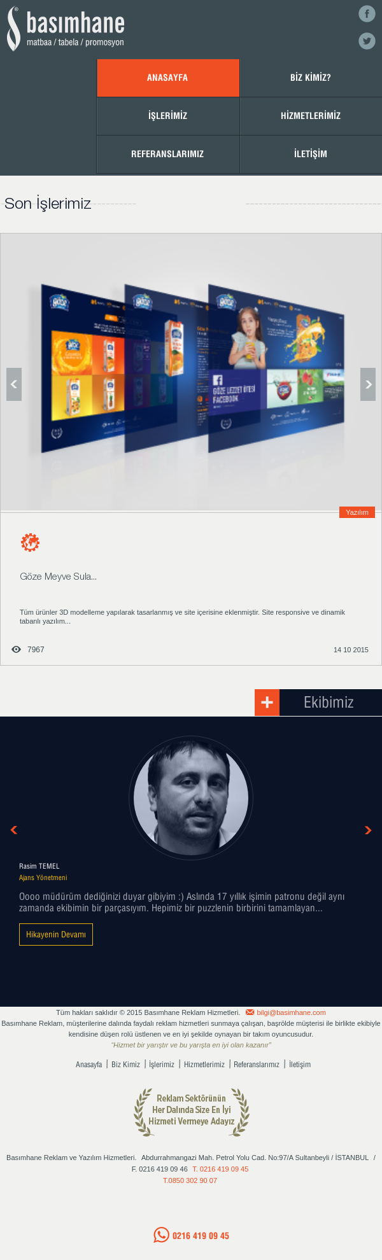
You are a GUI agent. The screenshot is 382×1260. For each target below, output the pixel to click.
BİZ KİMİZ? (310, 77)
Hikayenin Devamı (56, 934)
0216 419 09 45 (201, 1235)
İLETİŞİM (310, 153)
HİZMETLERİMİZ (311, 115)
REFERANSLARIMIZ (167, 153)
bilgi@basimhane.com (291, 1012)
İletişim (300, 1064)
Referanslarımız (256, 1064)
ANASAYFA (167, 77)
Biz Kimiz (125, 1064)
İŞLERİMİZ (167, 115)
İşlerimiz (161, 1064)
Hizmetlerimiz (204, 1064)
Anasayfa (89, 1064)
